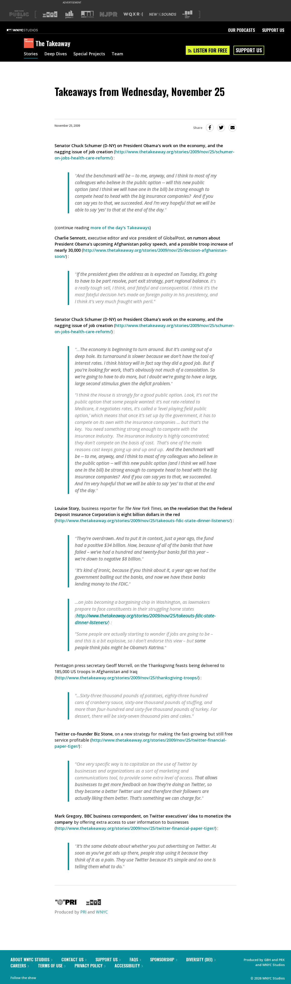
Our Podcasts (241, 30)
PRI (83, 912)
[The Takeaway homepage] (29, 43)
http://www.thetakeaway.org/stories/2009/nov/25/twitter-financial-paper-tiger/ (135, 828)
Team (117, 54)
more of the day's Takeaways (120, 227)
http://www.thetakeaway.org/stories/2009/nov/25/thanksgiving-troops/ (127, 677)
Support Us (273, 30)
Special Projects (89, 54)
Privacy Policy (90, 966)
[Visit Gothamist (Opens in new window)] (69, 14)
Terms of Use (51, 966)
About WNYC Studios (31, 959)
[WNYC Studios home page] (28, 30)
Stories (31, 54)
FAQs (135, 959)
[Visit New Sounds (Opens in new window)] (162, 14)
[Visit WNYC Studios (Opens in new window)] (87, 14)
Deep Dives (55, 54)
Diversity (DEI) (201, 959)
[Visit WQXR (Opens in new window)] (133, 14)
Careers (19, 966)
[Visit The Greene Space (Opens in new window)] (187, 14)
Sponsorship (163, 959)
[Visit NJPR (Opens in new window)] (108, 14)
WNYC (102, 912)
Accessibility (129, 966)
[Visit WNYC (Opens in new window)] (50, 14)
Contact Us (73, 959)
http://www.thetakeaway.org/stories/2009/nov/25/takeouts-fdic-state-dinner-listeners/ (143, 520)
